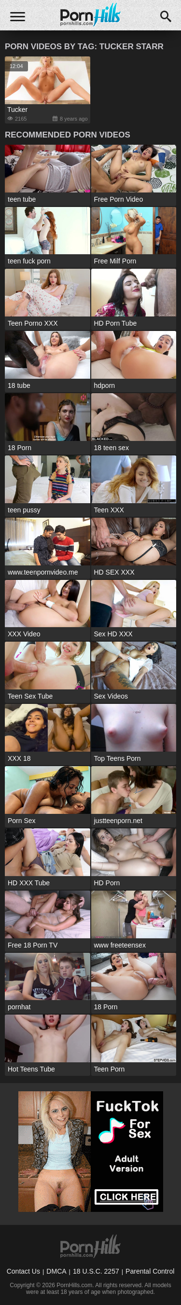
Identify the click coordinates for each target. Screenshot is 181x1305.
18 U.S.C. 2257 (96, 1271)
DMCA (56, 1271)
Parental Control (149, 1271)
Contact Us (23, 1271)
